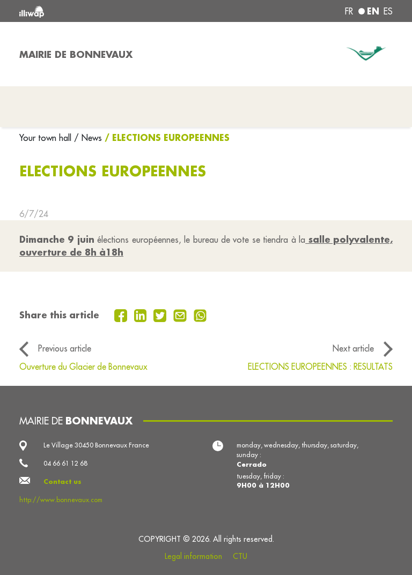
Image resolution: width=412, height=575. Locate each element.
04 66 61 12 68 (65, 463)
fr (349, 11)
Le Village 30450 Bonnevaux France (96, 445)
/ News (88, 137)
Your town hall (46, 137)
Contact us (62, 481)
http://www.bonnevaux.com (60, 500)
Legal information (193, 556)
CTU (240, 556)
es (388, 11)
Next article (353, 348)
